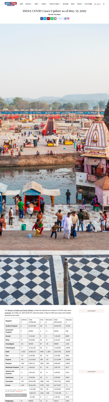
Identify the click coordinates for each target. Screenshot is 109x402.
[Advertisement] (91, 340)
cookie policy (18, 391)
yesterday (8, 313)
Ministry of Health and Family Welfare (20, 310)
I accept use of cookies (16, 395)
